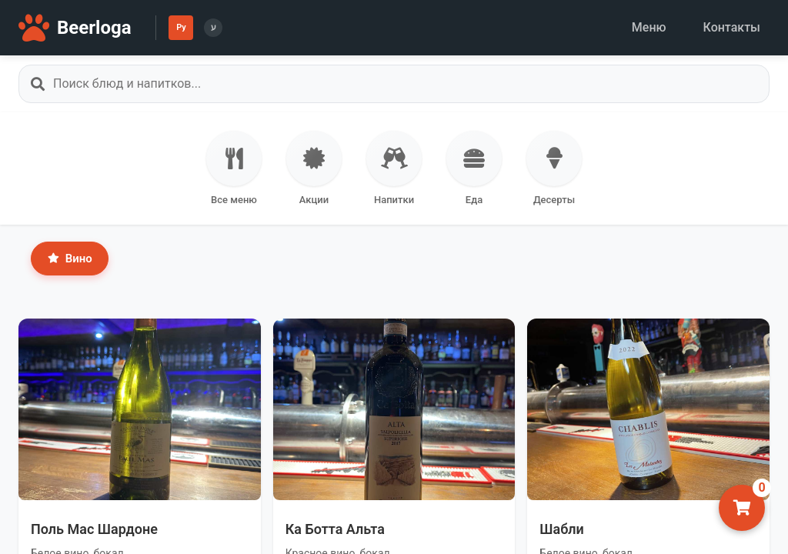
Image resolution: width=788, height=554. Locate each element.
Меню (649, 27)
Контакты (731, 27)
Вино (69, 258)
